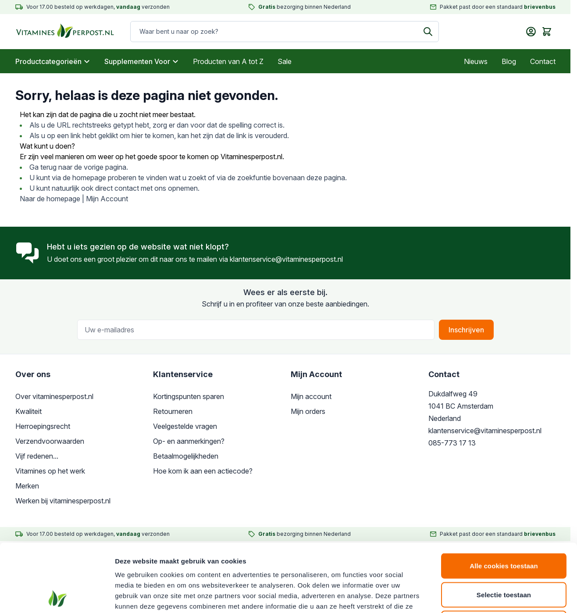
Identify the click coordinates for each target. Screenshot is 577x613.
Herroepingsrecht (42, 426)
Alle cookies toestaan (504, 498)
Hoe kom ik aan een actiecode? (203, 471)
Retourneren (172, 411)
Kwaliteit (28, 411)
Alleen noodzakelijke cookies (504, 555)
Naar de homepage (50, 198)
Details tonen (474, 595)
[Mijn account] (531, 32)
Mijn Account (107, 198)
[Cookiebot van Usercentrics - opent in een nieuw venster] (56, 595)
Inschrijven (466, 329)
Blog (509, 61)
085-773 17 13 (452, 442)
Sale (285, 61)
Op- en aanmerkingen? (188, 441)
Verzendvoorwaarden (49, 441)
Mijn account (311, 396)
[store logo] (56, 32)
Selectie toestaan (504, 527)
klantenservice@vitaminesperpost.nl (286, 259)
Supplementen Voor (141, 61)
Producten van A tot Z (228, 61)
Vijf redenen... (36, 456)
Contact (543, 61)
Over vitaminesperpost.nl (54, 396)
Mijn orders (308, 411)
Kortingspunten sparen (188, 396)
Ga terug (43, 167)
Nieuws (476, 61)
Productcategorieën (52, 61)
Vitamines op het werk (50, 471)
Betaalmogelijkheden (185, 456)
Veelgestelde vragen (185, 426)
